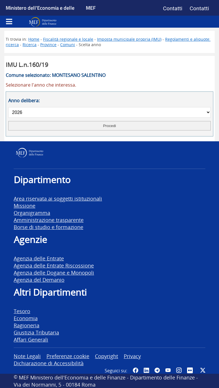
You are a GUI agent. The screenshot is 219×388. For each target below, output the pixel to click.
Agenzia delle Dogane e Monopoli (54, 272)
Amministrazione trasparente (49, 219)
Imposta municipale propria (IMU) (129, 39)
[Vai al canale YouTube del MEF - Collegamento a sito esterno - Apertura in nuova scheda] (168, 370)
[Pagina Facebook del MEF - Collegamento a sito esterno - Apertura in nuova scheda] (135, 370)
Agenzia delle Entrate (39, 258)
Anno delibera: (24, 100)
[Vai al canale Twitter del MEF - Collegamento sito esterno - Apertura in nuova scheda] (202, 370)
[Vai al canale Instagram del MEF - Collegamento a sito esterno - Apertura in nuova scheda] (178, 370)
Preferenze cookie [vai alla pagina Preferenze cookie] (67, 356)
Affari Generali (31, 339)
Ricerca (29, 44)
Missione (24, 205)
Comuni (67, 44)
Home (33, 39)
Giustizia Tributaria (36, 332)
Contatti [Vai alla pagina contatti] (172, 8)
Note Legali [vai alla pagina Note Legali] (27, 356)
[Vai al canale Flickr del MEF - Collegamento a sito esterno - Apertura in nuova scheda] (190, 370)
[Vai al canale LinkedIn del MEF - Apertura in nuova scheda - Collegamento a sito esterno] (146, 370)
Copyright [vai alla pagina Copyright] (106, 356)
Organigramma (32, 212)
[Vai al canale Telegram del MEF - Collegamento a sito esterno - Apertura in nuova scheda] (157, 370)
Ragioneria (26, 325)
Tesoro (22, 311)
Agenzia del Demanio (39, 279)
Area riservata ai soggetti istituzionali (58, 198)
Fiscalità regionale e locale (68, 39)
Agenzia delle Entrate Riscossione (54, 265)
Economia (26, 318)
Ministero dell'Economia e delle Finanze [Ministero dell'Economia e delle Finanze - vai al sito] (40, 14)
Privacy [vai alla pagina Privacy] (132, 356)
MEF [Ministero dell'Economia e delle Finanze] (91, 8)
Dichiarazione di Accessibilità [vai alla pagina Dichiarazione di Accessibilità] (49, 363)
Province (48, 44)
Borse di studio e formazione (48, 226)
